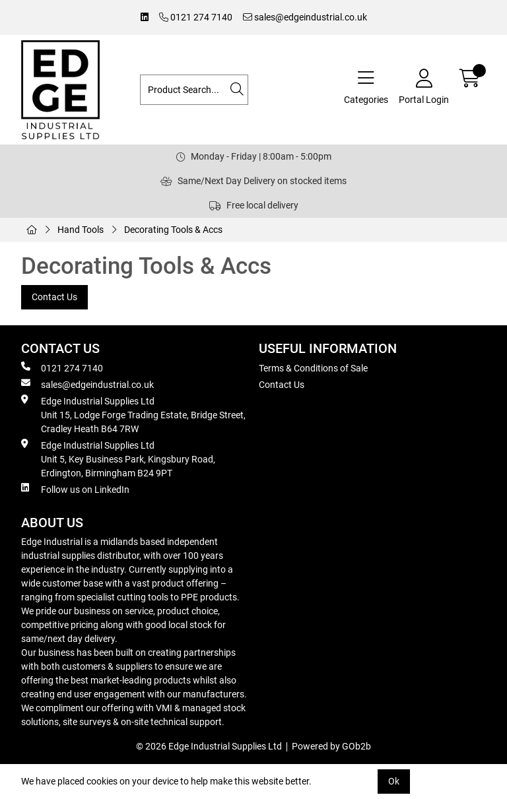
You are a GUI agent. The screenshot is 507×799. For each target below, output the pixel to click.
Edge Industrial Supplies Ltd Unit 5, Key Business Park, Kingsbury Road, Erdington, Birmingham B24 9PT (118, 458)
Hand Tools (80, 229)
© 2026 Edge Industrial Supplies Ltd (209, 746)
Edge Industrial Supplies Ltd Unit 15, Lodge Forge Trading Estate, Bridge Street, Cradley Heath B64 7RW (133, 414)
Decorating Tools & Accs (173, 229)
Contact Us (54, 297)
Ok (393, 781)
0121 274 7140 (195, 17)
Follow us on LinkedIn (75, 489)
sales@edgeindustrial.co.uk (305, 17)
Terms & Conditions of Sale (313, 368)
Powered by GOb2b (331, 746)
